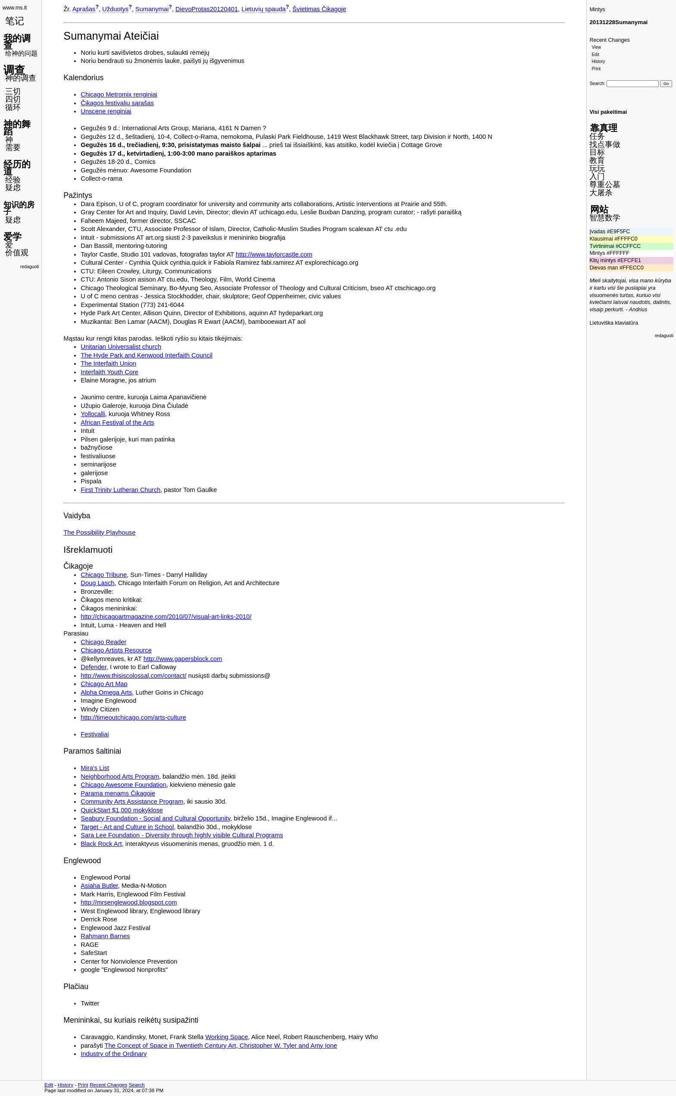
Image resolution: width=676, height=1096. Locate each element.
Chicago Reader (103, 642)
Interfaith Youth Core (109, 372)
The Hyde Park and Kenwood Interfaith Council (147, 355)
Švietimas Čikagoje (319, 9)
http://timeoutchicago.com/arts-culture (133, 717)
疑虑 (13, 187)
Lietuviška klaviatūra (613, 323)
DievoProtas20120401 (206, 9)
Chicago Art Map (104, 683)
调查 (14, 70)
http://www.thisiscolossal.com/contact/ (133, 675)
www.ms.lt (15, 8)
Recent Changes (609, 40)
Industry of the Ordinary (114, 1053)
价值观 (16, 252)
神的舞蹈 (17, 127)
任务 (597, 136)
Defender (93, 667)
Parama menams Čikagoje (118, 793)
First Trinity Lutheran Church (120, 489)
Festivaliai (95, 734)
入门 (597, 176)
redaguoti (29, 266)
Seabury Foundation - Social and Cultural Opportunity (155, 818)
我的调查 (17, 41)
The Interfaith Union (108, 363)
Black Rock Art (101, 843)
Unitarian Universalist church (121, 346)
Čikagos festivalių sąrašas (117, 103)
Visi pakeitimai (608, 112)
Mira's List (95, 767)
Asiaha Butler (99, 885)
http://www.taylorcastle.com (274, 254)
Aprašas (84, 9)
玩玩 (597, 168)
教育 (597, 160)
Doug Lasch (97, 582)
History (598, 61)
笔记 (14, 21)
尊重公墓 (604, 184)
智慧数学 (604, 217)
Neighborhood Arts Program (120, 776)
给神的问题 (21, 53)
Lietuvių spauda (263, 9)
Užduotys (115, 9)
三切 (13, 91)
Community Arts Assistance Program (132, 801)
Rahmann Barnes (105, 936)
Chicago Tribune (104, 574)
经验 (13, 179)
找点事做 (604, 144)
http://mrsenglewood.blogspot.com (129, 902)
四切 (13, 99)
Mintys (597, 9)
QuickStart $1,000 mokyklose (122, 810)
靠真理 (603, 128)
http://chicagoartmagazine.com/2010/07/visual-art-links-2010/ (166, 616)
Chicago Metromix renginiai (119, 94)
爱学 (12, 236)
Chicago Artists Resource (116, 650)
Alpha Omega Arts (106, 692)
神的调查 (20, 78)
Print (596, 68)
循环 (13, 107)
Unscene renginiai (106, 111)
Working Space (226, 1036)
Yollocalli (93, 413)
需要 (13, 147)
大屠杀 (601, 192)
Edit (595, 54)
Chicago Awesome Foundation (123, 784)
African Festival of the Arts (117, 422)
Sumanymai (152, 9)
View (596, 47)
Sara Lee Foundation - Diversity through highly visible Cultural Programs (182, 835)
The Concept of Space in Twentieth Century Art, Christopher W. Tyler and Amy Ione (220, 1045)
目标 (597, 152)
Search (596, 83)
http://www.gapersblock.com (183, 658)
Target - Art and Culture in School (127, 827)
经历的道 (17, 167)
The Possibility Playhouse (99, 532)
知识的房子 (18, 208)
